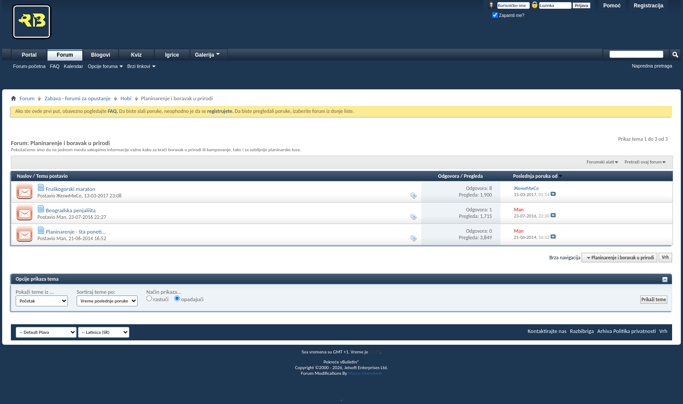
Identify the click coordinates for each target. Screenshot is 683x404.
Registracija (648, 6)
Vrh (665, 258)
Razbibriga (582, 331)
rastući (157, 298)
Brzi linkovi (138, 66)
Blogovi (100, 55)
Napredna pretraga (652, 65)
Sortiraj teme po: (96, 292)
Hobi (126, 98)
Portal (29, 55)
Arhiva (604, 331)
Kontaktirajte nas (547, 331)
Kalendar (73, 66)
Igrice (172, 55)
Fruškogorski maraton (70, 189)
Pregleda (473, 176)
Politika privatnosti (634, 331)
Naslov (24, 176)
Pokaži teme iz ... (35, 292)
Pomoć (612, 6)
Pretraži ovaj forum (643, 162)
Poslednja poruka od (538, 176)
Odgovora (449, 176)
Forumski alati (600, 162)
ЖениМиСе (68, 196)
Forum (65, 55)
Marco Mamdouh (365, 373)
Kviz (136, 55)
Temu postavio (52, 176)
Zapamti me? (508, 15)
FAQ (55, 66)
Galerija (208, 53)
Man (61, 217)
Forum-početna (29, 66)
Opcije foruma (103, 66)
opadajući (188, 298)
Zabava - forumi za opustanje (77, 98)
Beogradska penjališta (71, 210)
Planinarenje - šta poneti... (76, 231)
